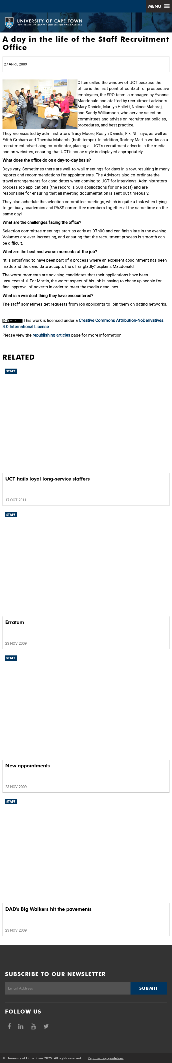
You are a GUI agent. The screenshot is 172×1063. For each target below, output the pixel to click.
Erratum (14, 622)
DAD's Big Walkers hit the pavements (48, 909)
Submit (148, 988)
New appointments (27, 766)
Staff (11, 371)
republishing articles (51, 335)
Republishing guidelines (106, 1058)
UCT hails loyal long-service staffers (47, 479)
